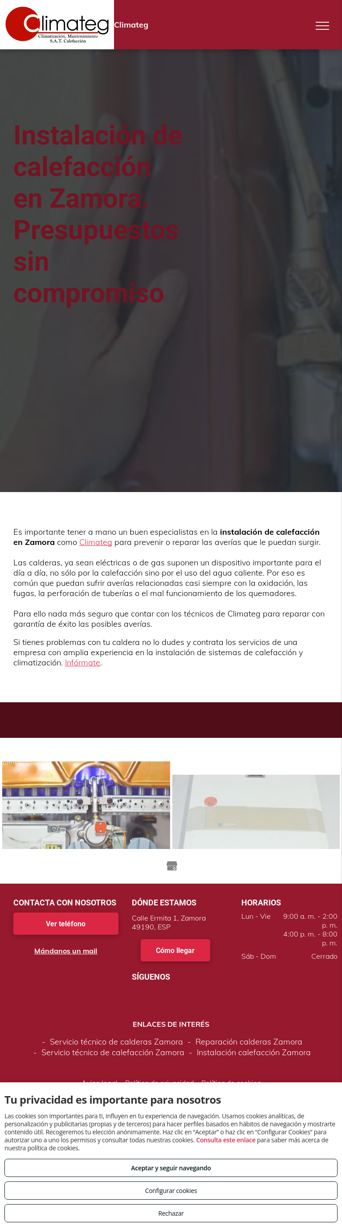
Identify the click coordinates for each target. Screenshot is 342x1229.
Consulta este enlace (225, 1140)
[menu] (322, 25)
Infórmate (82, 662)
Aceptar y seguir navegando (171, 1168)
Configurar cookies (171, 1190)
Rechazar (170, 1213)
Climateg (95, 542)
